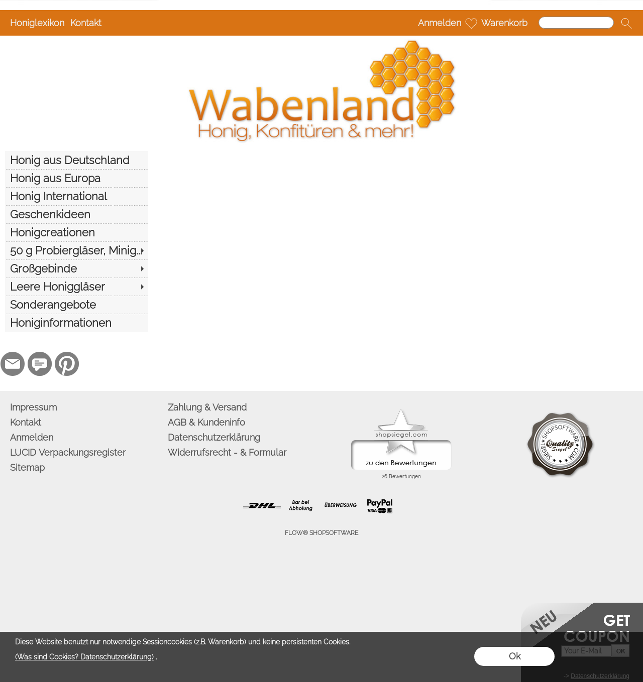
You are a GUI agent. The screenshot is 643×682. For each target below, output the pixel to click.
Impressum (33, 407)
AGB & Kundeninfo (206, 422)
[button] (626, 23)
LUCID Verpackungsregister (68, 452)
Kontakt (85, 23)
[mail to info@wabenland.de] (12, 363)
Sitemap (27, 467)
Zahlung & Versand (207, 407)
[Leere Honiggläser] (76, 287)
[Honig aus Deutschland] (76, 160)
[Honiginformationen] (76, 323)
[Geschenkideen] (76, 214)
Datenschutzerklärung (214, 437)
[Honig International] (76, 196)
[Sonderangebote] (76, 305)
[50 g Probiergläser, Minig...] (76, 250)
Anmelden (439, 23)
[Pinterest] (66, 363)
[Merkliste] (471, 23)
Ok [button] (514, 656)
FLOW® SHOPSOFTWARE (321, 532)
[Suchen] (576, 23)
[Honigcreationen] (76, 232)
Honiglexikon (37, 23)
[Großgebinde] (76, 268)
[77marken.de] (39, 363)
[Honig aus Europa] (76, 178)
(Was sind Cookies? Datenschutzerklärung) (84, 657)
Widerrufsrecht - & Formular (227, 452)
